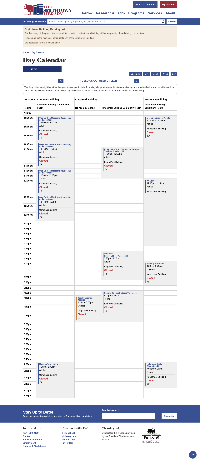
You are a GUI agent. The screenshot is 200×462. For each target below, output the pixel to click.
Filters (34, 68)
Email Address (110, 410)
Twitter (67, 443)
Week (165, 74)
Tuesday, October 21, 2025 (98, 80)
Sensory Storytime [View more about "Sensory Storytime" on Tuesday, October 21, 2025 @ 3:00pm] (155, 264)
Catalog (29, 21)
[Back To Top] (193, 455)
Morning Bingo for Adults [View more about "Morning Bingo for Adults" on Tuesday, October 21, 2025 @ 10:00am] (158, 118)
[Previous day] (60, 81)
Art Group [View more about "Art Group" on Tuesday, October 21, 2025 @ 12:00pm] (151, 181)
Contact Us (29, 436)
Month (155, 74)
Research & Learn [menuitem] (110, 13)
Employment (29, 443)
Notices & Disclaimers (34, 446)
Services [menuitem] (155, 13)
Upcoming (135, 74)
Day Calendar (38, 52)
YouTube (68, 439)
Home (26, 52)
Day (174, 74)
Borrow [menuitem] (86, 13)
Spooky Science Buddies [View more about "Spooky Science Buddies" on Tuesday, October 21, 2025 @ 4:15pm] (85, 299)
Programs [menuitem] (136, 13)
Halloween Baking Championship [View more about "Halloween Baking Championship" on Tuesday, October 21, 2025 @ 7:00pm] (155, 365)
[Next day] (136, 81)
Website (41, 21)
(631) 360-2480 (30, 433)
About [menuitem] (170, 13)
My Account (168, 4)
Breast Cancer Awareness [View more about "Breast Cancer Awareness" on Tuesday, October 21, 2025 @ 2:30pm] (116, 256)
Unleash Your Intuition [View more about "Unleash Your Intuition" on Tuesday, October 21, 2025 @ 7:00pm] (49, 364)
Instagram (69, 436)
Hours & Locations (145, 4)
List (146, 74)
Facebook (68, 433)
